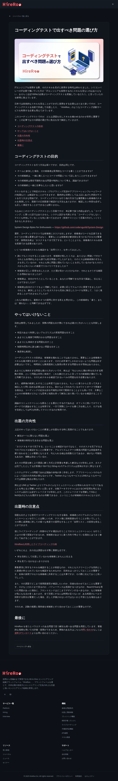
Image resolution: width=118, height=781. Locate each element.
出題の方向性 (23, 135)
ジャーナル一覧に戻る (19, 16)
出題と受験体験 (67, 712)
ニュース (6, 758)
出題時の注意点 (24, 140)
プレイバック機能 (68, 716)
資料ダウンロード (23, 633)
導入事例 (6, 750)
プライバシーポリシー (64, 776)
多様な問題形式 (67, 708)
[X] (5, 694)
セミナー (6, 762)
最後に (20, 145)
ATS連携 (65, 733)
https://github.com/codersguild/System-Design (79, 227)
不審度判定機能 (67, 729)
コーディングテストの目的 (30, 126)
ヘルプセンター (67, 750)
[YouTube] (10, 694)
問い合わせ (88, 629)
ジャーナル (7, 754)
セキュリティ (89, 776)
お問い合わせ (67, 758)
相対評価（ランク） (69, 720)
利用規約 (78, 776)
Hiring (5, 712)
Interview (6, 716)
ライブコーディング (69, 725)
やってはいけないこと (28, 130)
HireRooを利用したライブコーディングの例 (36, 544)
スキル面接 (66, 737)
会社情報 (65, 754)
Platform (6, 708)
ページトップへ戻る (24, 646)
